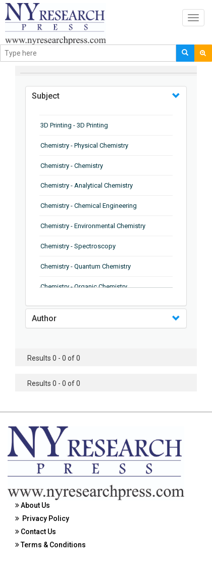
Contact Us (35, 532)
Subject (46, 96)
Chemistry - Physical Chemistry (84, 145)
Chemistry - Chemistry (71, 165)
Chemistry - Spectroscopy (78, 246)
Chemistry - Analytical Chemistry (86, 185)
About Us (32, 505)
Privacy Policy (42, 518)
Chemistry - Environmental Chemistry (92, 226)
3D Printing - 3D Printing (74, 125)
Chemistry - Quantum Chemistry (85, 266)
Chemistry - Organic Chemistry (83, 286)
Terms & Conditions (50, 545)
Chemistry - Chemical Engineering (88, 205)
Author (44, 318)
